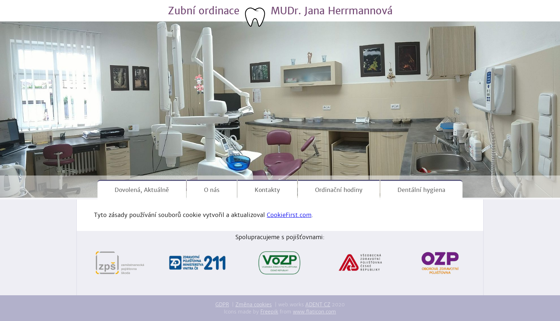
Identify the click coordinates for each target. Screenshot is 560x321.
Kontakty (267, 190)
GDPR (222, 304)
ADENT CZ (317, 304)
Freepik (269, 311)
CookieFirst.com (289, 215)
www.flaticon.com (314, 311)
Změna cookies (253, 304)
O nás (212, 190)
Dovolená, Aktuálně (142, 190)
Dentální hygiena (421, 190)
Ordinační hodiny (338, 190)
